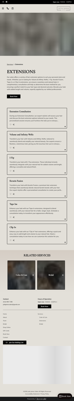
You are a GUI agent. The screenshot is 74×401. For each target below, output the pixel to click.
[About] (5, 317)
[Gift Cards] (6, 331)
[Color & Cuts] (43, 317)
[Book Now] (6, 334)
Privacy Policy (44, 394)
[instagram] (4, 2)
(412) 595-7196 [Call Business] (7, 302)
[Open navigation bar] (3, 8)
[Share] (14, 124)
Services (10, 64)
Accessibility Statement (32, 394)
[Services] (40, 314)
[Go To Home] (63, 8)
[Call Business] (8, 8)
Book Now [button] (13, 96)
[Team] (4, 321)
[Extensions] (42, 321)
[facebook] (7, 2)
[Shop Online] (7, 327)
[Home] (5, 314)
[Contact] (5, 337)
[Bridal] (5, 324)
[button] (12, 8)
